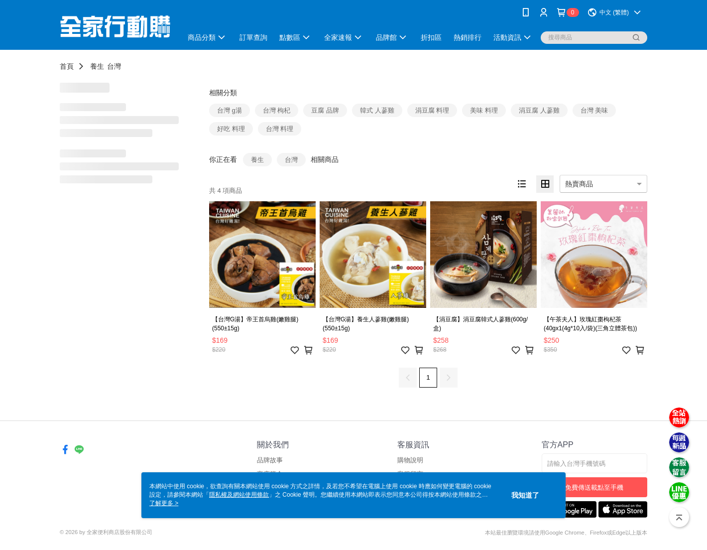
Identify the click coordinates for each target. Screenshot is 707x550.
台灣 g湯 (229, 110)
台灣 (114, 66)
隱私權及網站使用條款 (239, 494)
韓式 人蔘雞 (377, 110)
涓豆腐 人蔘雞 (539, 110)
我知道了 (525, 495)
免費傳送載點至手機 (594, 487)
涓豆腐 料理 (432, 110)
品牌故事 (270, 460)
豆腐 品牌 (325, 110)
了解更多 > (163, 503)
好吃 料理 (231, 129)
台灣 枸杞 (277, 110)
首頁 (67, 66)
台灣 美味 (594, 110)
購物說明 (410, 460)
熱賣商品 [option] (579, 184)
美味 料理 (484, 110)
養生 (97, 66)
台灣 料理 (280, 129)
